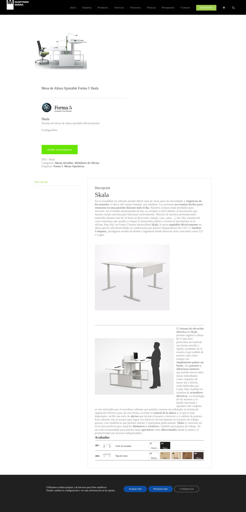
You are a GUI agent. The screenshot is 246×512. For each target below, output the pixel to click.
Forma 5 (58, 166)
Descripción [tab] (41, 181)
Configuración (187, 489)
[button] (233, 7)
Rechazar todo (161, 489)
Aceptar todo (135, 489)
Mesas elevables (64, 162)
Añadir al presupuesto (59, 149)
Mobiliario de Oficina (87, 162)
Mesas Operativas (74, 166)
